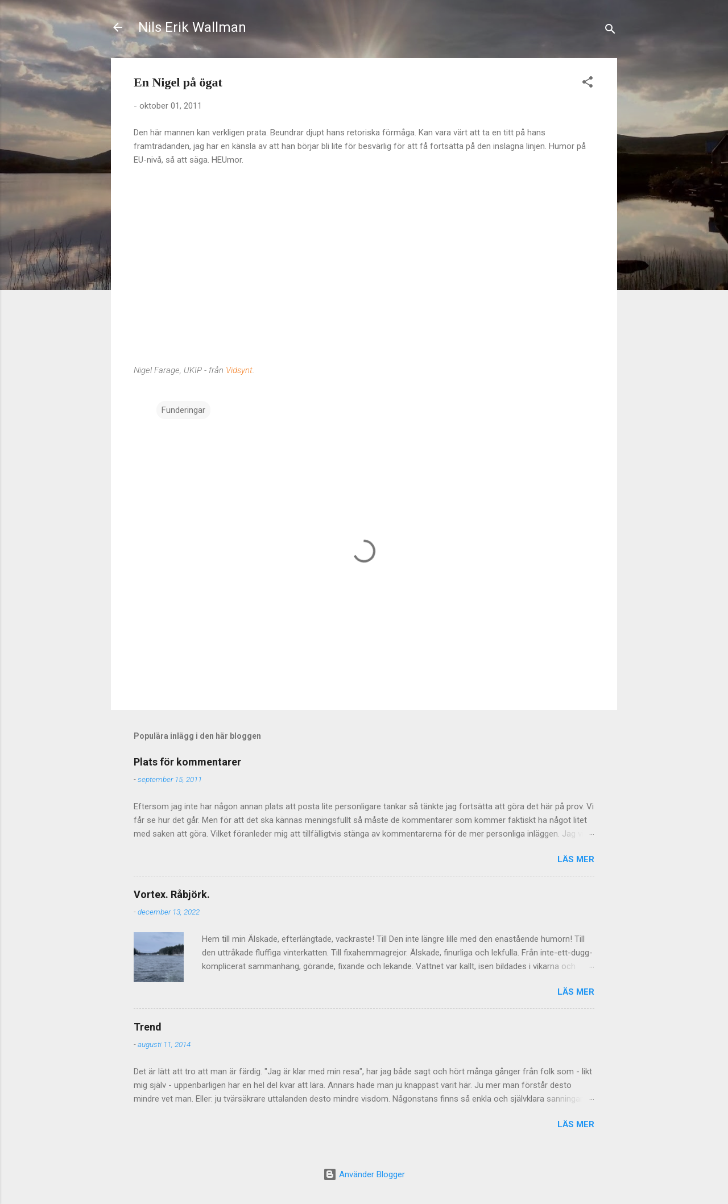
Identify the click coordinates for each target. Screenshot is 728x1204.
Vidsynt (239, 370)
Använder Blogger (364, 1174)
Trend (148, 1027)
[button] (587, 84)
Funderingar (183, 410)
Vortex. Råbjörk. (172, 894)
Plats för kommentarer (187, 762)
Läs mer (575, 859)
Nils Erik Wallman (192, 27)
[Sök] (610, 31)
